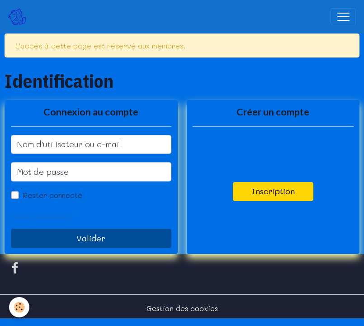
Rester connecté (52, 195)
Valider (90, 238)
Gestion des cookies (182, 308)
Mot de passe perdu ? (42, 216)
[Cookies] (19, 307)
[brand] (19, 16)
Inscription (273, 191)
